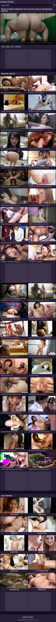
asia (12, 46)
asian (3, 46)
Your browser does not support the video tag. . (28, 29)
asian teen (17, 46)
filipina (8, 46)
